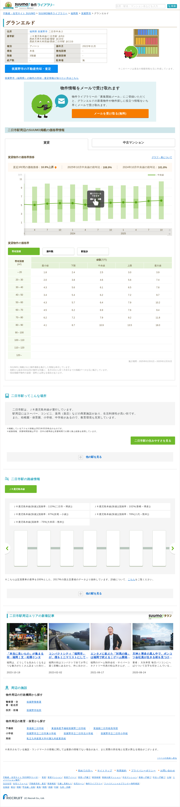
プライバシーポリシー (143, 770)
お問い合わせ (167, 770)
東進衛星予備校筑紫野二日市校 (68, 728)
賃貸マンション (55, 777)
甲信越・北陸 (28, 787)
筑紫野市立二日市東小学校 (41, 733)
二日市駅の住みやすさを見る (152, 440)
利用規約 (121, 770)
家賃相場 (96, 777)
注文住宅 (7, 783)
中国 (56, 787)
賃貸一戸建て (84, 777)
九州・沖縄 (65, 787)
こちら (131, 579)
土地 (169, 777)
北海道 (6, 787)
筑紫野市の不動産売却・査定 (31, 68)
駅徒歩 (84, 251)
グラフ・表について (162, 157)
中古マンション (130, 777)
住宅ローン (79, 783)
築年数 (50, 251)
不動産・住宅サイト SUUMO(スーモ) (20, 777)
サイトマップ (104, 770)
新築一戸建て (145, 777)
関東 (19, 787)
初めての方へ (85, 770)
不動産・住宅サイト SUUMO (19, 13)
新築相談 (51, 783)
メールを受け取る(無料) (110, 113)
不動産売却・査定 (37, 783)
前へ (8, 548)
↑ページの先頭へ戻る (167, 758)
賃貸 (44, 777)
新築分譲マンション (111, 777)
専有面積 (16, 251)
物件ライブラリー (94, 783)
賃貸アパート (70, 777)
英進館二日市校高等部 (105, 728)
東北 (13, 787)
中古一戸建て (159, 777)
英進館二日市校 (35, 728)
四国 (50, 787)
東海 (39, 787)
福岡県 (74, 13)
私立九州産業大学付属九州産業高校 (46, 738)
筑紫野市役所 (34, 710)
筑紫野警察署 (34, 702)
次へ (172, 548)
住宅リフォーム (20, 783)
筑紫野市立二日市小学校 (114, 733)
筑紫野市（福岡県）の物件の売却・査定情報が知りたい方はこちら (42, 78)
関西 (45, 787)
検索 (173, 6)
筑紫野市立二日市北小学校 (78, 733)
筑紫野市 (86, 13)
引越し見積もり (64, 783)
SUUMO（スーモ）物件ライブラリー (28, 5)
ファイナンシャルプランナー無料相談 (121, 783)
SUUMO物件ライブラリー (53, 13)
